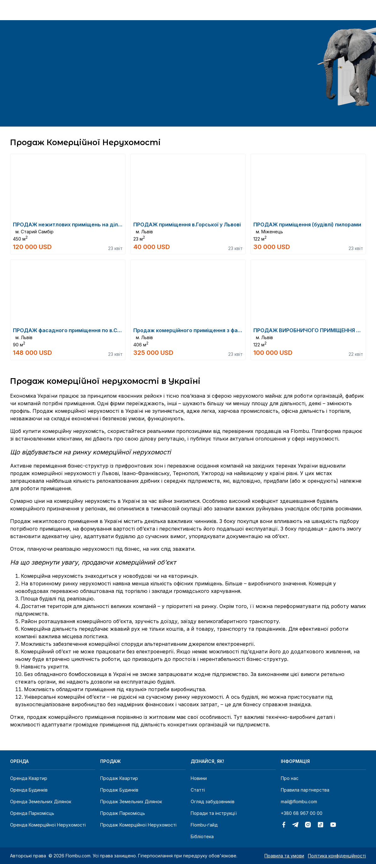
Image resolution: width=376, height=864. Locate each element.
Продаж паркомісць (122, 813)
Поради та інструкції (214, 813)
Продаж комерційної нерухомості (138, 824)
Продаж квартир (119, 778)
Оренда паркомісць (32, 813)
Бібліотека (202, 836)
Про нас (289, 778)
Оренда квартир (28, 778)
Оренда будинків (29, 790)
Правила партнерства (305, 790)
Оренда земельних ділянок (40, 801)
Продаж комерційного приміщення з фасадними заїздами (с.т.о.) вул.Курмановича (242, 330)
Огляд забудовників (212, 801)
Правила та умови (284, 855)
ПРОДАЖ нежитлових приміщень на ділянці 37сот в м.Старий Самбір (104, 224)
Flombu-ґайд (204, 824)
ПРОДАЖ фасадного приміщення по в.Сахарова (76, 330)
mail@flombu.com (299, 801)
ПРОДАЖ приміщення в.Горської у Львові (187, 224)
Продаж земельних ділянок (131, 801)
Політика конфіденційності (337, 855)
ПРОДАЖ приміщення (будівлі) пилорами (307, 224)
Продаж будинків (119, 790)
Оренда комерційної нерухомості (48, 824)
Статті (198, 790)
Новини (199, 778)
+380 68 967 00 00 (301, 813)
